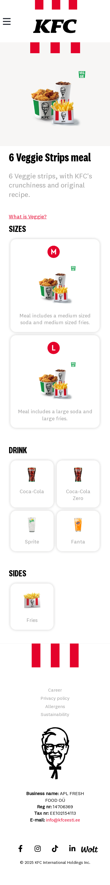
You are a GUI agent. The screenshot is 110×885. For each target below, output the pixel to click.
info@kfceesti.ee (63, 820)
